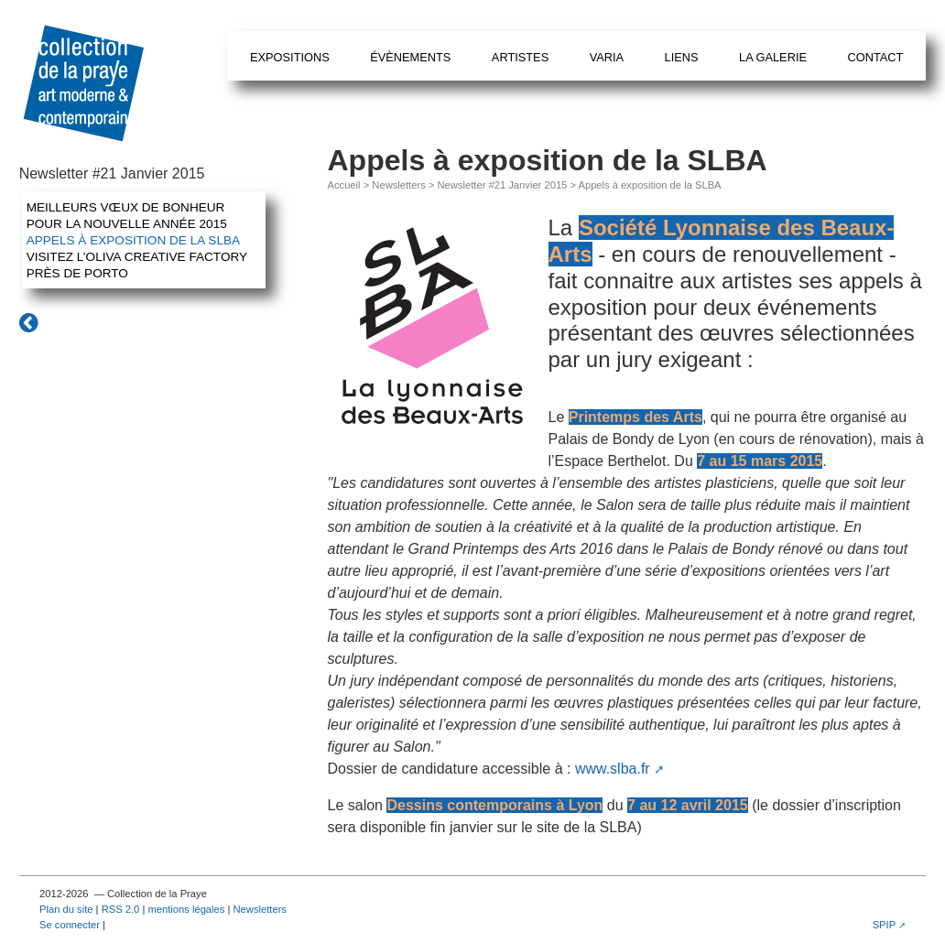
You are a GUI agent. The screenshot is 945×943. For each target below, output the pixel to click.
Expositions (290, 57)
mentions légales (185, 909)
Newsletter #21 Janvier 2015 (503, 184)
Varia (607, 57)
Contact (875, 57)
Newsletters (398, 184)
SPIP (884, 924)
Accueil (344, 184)
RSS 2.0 (121, 909)
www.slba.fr (612, 768)
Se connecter (69, 924)
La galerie (773, 57)
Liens (682, 57)
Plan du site (65, 909)
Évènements (410, 57)
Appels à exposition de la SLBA (133, 240)
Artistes (520, 57)
